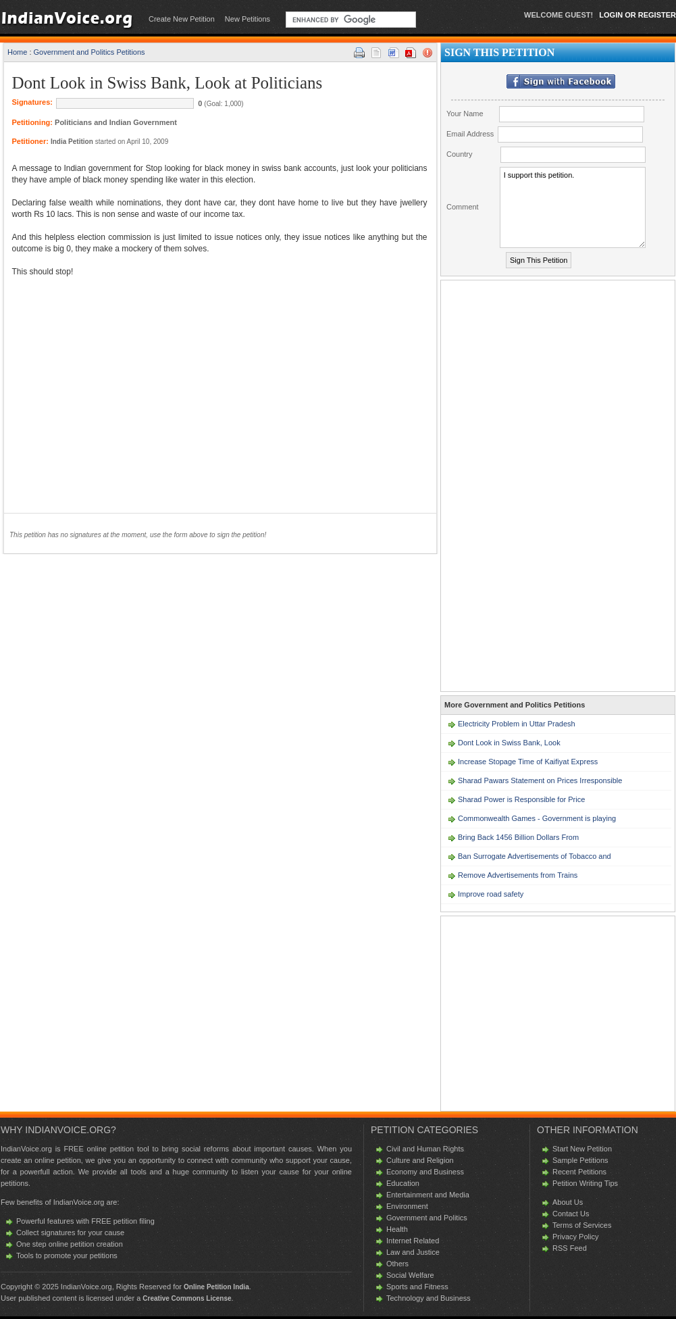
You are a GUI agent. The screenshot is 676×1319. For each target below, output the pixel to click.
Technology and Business (428, 1298)
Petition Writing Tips (585, 1183)
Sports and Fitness (417, 1287)
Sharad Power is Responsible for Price (521, 799)
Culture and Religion (420, 1160)
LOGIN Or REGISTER (637, 15)
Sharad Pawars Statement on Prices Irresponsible (540, 780)
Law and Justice (413, 1252)
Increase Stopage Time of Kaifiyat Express (528, 761)
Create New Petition (182, 19)
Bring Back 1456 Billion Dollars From (518, 837)
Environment (407, 1206)
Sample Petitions (580, 1160)
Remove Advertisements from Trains (517, 875)
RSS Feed (569, 1248)
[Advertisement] (125, 387)
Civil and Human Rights (425, 1149)
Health (397, 1229)
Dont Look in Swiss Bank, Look (509, 743)
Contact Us (570, 1214)
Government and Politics (426, 1218)
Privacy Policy (575, 1237)
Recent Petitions (579, 1172)
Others (397, 1264)
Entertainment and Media (427, 1195)
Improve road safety (490, 894)
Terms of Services (581, 1225)
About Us (567, 1202)
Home (17, 52)
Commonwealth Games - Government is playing (537, 818)
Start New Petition (582, 1149)
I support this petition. (573, 207)
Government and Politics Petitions (89, 52)
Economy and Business (425, 1172)
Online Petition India (216, 1287)
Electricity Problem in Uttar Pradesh (516, 724)
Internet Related (412, 1241)
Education (402, 1183)
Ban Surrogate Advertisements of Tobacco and (534, 856)
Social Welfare (410, 1275)
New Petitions (247, 19)
